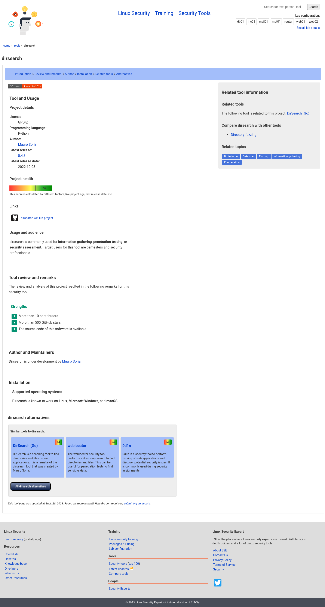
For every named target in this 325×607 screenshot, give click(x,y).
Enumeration (232, 162)
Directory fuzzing (244, 135)
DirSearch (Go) (25, 446)
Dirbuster (248, 156)
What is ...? (12, 573)
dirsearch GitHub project (37, 218)
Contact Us (220, 555)
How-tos (10, 559)
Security (218, 569)
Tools (17, 45)
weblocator (77, 446)
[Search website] (284, 7)
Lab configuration (120, 548)
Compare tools (118, 573)
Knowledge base (16, 563)
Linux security (14, 539)
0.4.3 (21, 156)
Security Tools (195, 13)
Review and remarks (47, 74)
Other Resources (16, 578)
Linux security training (123, 539)
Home (6, 45)
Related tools (104, 74)
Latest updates (119, 569)
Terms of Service (224, 564)
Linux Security (134, 13)
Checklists (12, 554)
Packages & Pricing (122, 544)
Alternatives (124, 74)
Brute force (231, 156)
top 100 (134, 563)
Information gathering (287, 156)
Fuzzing (264, 156)
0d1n (126, 446)
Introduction (23, 74)
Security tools (118, 563)
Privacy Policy (222, 560)
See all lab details (308, 27)
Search (313, 7)
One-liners (11, 568)
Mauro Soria (27, 145)
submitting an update (137, 503)
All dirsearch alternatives (30, 486)
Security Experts (120, 588)
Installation (84, 74)
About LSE (220, 550)
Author (69, 74)
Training (164, 13)
